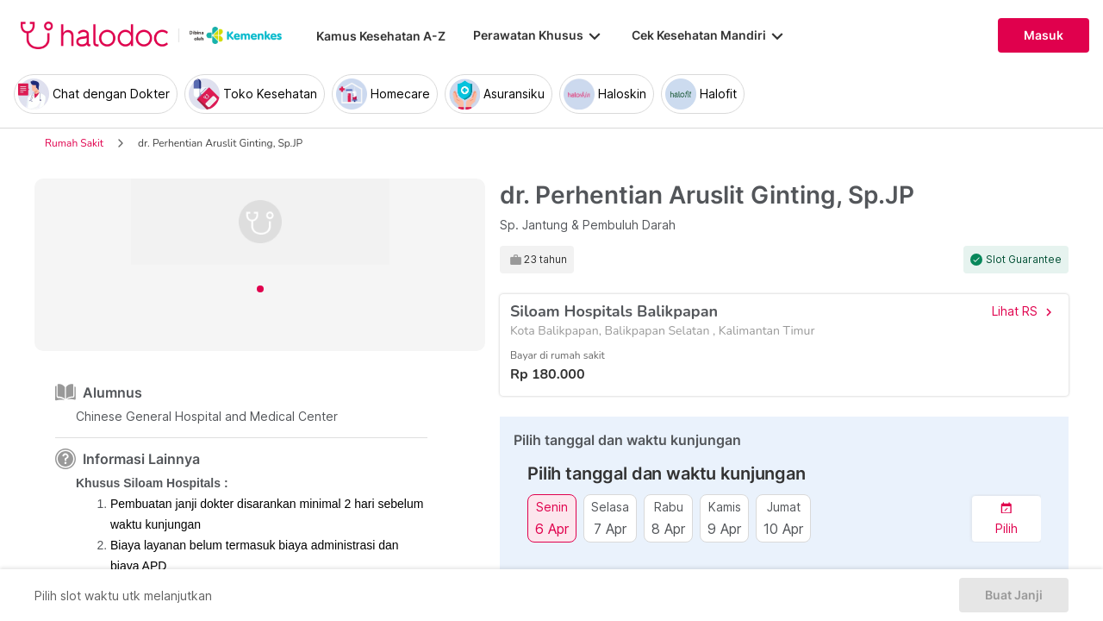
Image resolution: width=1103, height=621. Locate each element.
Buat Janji (1014, 595)
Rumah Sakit (74, 143)
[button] (1006, 519)
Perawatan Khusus (538, 35)
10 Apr (783, 528)
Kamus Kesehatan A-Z (381, 35)
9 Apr (724, 528)
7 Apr (610, 528)
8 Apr (668, 528)
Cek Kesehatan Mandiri (709, 35)
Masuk (1043, 35)
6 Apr (552, 528)
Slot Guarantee (1024, 260)
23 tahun (545, 260)
